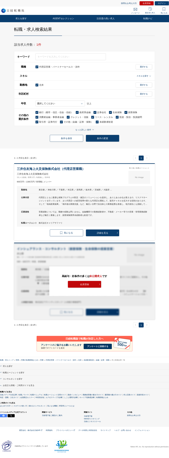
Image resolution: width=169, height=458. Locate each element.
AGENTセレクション (63, 18)
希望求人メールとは (66, 406)
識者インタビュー (74, 395)
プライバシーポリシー (65, 430)
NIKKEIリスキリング (92, 419)
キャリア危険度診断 (87, 397)
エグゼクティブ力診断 (54, 397)
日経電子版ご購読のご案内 (52, 415)
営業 (17, 360)
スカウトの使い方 (20, 406)
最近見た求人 (150, 10)
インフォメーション (142, 430)
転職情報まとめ (102, 397)
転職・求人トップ (7, 360)
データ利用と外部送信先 (87, 430)
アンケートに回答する (97, 346)
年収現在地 (39, 397)
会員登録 (147, 3)
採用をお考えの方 (129, 3)
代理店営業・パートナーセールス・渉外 (61, 360)
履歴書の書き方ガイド (113, 395)
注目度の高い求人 (106, 18)
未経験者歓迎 (89, 360)
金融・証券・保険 (102, 360)
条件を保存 (66, 138)
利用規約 (49, 430)
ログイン (162, 3)
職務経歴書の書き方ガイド (93, 395)
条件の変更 (102, 138)
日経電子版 (88, 416)
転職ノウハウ (24, 395)
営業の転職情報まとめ (29, 360)
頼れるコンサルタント (37, 406)
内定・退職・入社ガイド (9, 397)
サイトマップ (106, 430)
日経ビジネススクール (92, 421)
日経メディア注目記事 (8, 395)
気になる (164, 10)
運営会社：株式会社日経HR (30, 430)
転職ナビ (147, 18)
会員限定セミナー (27, 397)
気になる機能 (52, 406)
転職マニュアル (36, 395)
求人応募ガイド (129, 395)
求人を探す (21, 18)
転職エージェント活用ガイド (55, 395)
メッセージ (135, 11)
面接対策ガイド (143, 395)
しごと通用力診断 (71, 397)
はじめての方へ (6, 406)
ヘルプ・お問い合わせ (122, 430)
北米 (80, 360)
